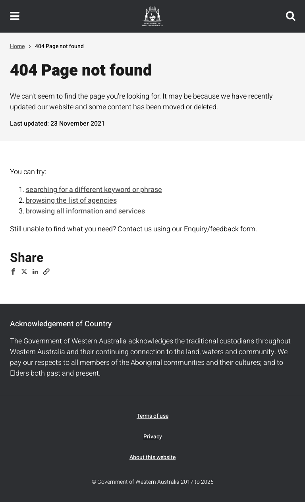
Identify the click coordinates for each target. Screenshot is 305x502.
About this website (152, 457)
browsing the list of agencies (71, 200)
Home (17, 46)
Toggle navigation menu (14, 16)
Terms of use (152, 416)
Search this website (290, 16)
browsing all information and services (85, 211)
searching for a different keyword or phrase (94, 189)
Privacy (152, 436)
